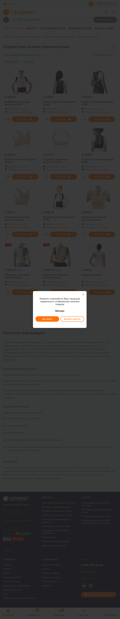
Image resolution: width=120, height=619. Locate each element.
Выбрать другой (72, 319)
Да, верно (47, 319)
